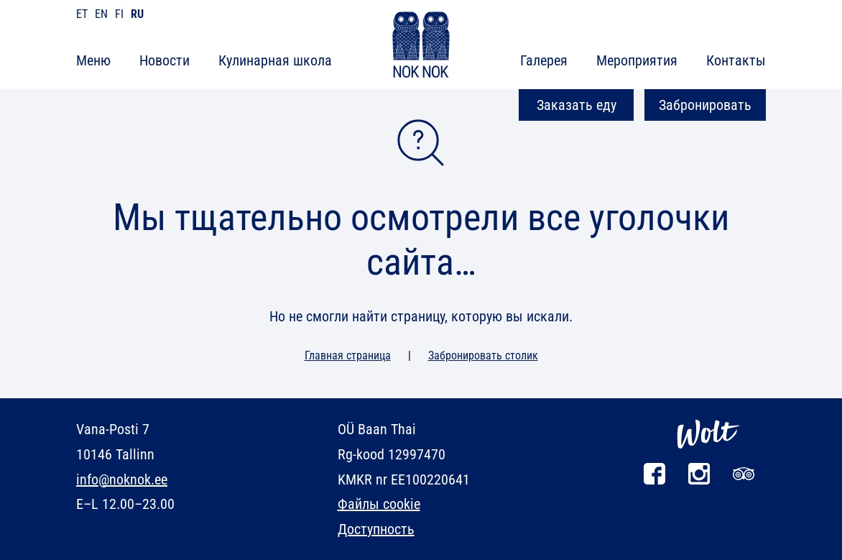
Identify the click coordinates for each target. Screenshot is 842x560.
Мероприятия (636, 60)
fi (119, 14)
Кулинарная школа (275, 60)
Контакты (736, 60)
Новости (164, 60)
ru (137, 14)
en (101, 14)
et (82, 14)
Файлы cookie (379, 504)
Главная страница (348, 355)
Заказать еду (576, 105)
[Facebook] (654, 480)
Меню (93, 60)
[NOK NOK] (421, 47)
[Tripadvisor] (743, 480)
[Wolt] (708, 456)
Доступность (376, 529)
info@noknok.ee (121, 479)
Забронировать (705, 105)
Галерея (544, 60)
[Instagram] (699, 480)
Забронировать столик (483, 355)
